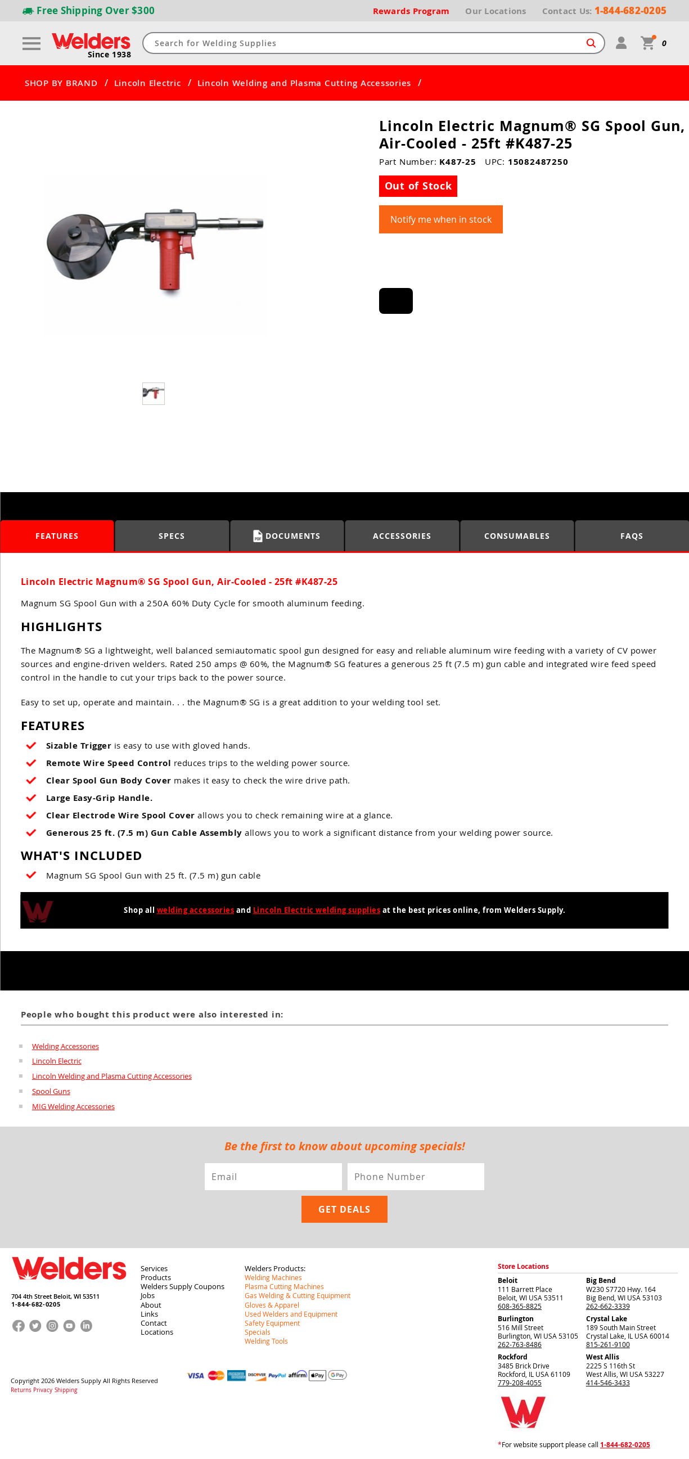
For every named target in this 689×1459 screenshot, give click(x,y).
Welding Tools (266, 1336)
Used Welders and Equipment (291, 1309)
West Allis (602, 1353)
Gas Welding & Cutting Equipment (297, 1291)
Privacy (42, 1386)
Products (156, 1274)
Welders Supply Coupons (182, 1283)
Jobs (148, 1292)
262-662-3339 (608, 1302)
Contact (154, 1319)
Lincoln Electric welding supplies (317, 909)
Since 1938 (110, 54)
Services (154, 1265)
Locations (157, 1328)
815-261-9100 (608, 1340)
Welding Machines (273, 1273)
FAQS (631, 535)
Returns (21, 1386)
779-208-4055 (520, 1379)
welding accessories (196, 909)
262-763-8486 (520, 1340)
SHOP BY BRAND (61, 82)
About (151, 1301)
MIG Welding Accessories (73, 1103)
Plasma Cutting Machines (284, 1282)
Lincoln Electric (147, 82)
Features (57, 535)
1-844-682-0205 (35, 1301)
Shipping (65, 1386)
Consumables (517, 535)
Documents (287, 535)
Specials (258, 1327)
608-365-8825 (520, 1302)
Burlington (516, 1315)
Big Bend (601, 1277)
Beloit (507, 1277)
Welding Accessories (65, 1045)
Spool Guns (51, 1089)
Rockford (513, 1353)
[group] (155, 256)
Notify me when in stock (441, 219)
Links (149, 1310)
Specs (172, 535)
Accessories (402, 535)
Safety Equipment (272, 1318)
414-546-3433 (608, 1379)
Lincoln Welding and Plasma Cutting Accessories (304, 82)
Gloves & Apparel (272, 1300)
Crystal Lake (606, 1315)
